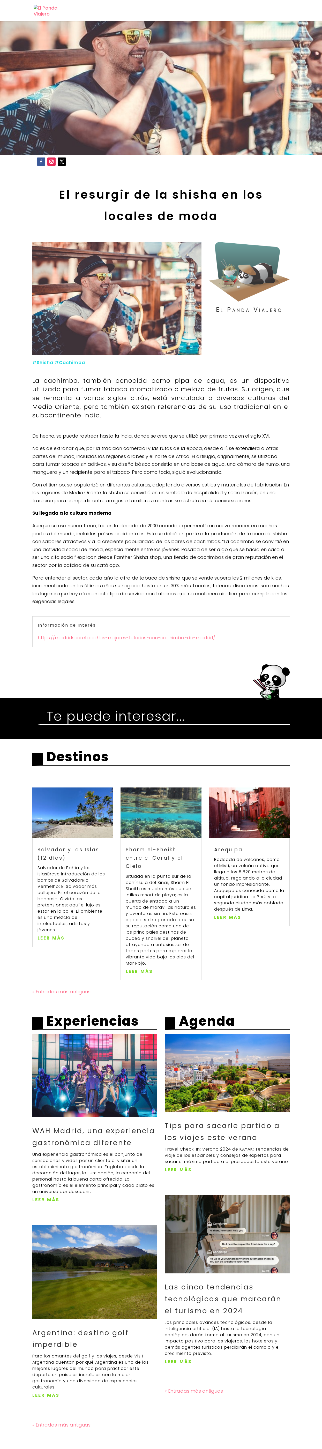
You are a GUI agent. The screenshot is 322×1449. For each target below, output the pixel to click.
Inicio (108, 11)
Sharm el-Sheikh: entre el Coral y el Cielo (154, 879)
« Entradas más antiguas (61, 1013)
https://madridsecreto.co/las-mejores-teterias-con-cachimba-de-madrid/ (127, 659)
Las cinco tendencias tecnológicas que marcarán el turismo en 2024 (223, 1320)
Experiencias (187, 11)
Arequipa (228, 870)
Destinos (139, 11)
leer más (51, 958)
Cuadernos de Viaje (247, 11)
